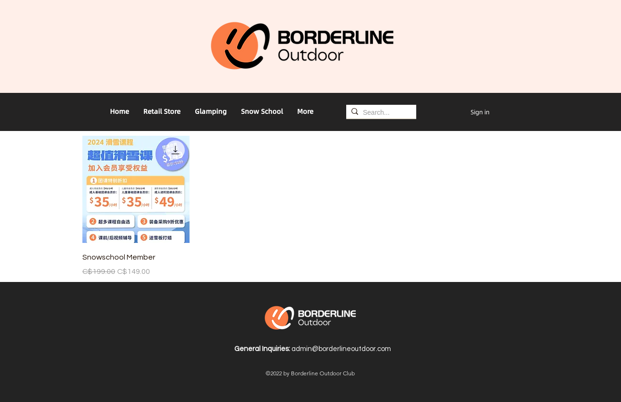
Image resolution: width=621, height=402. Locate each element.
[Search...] (379, 113)
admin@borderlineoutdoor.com (341, 348)
